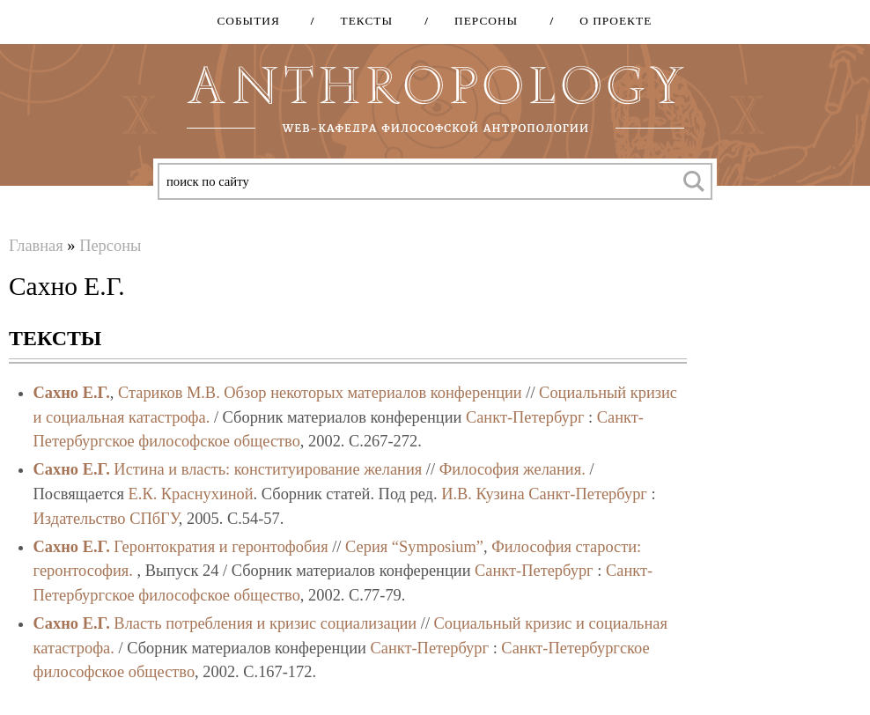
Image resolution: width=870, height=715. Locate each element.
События (248, 20)
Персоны (479, 20)
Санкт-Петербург (525, 417)
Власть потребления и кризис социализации (265, 623)
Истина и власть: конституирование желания (268, 469)
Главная (36, 245)
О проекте (609, 20)
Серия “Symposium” (414, 547)
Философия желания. (512, 469)
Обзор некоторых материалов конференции (372, 393)
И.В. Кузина (483, 494)
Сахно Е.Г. (71, 393)
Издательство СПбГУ (106, 518)
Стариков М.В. (169, 393)
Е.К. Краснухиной (191, 494)
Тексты (361, 20)
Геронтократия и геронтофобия (221, 547)
